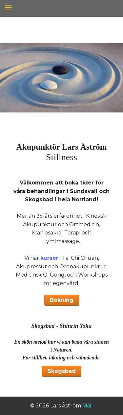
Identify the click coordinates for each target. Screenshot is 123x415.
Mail (87, 406)
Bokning (61, 300)
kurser (49, 258)
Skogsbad (62, 371)
